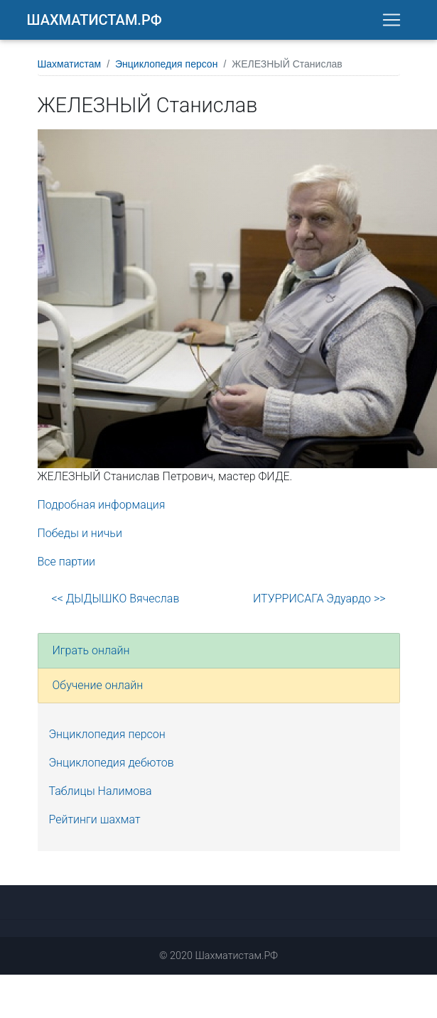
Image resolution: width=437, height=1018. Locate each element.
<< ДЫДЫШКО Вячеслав (116, 603)
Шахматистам (70, 69)
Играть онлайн (91, 654)
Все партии (67, 566)
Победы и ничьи (80, 537)
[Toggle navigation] (391, 22)
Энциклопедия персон (166, 69)
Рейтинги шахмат (95, 823)
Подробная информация (102, 509)
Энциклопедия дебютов (111, 767)
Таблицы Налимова (100, 795)
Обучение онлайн (98, 689)
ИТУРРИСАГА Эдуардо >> (319, 603)
